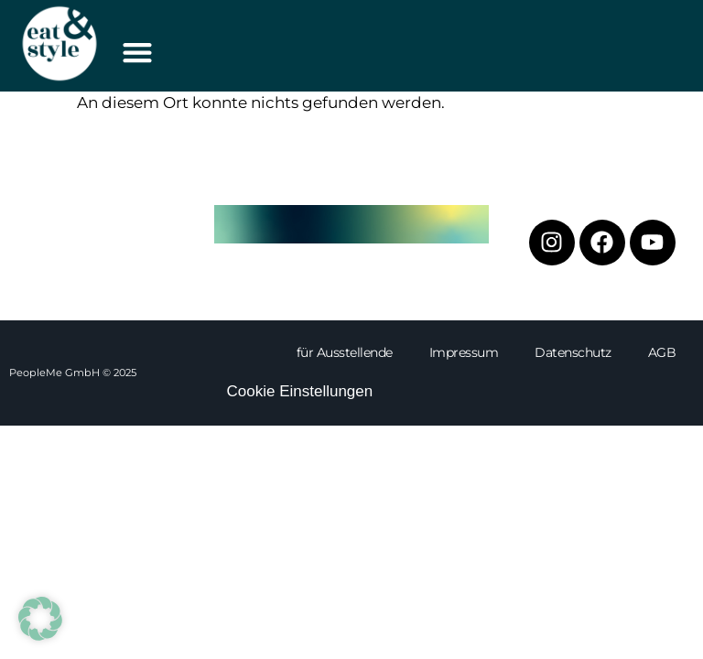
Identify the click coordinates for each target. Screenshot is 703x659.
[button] (137, 51)
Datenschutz (573, 352)
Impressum (464, 352)
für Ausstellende (345, 352)
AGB (662, 352)
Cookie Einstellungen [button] (300, 391)
